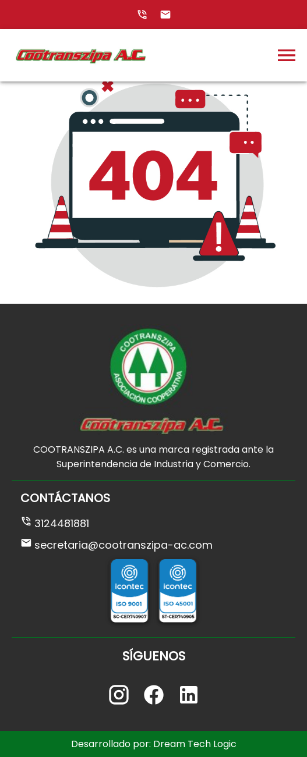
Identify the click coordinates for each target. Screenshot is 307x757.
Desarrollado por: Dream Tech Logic (154, 744)
